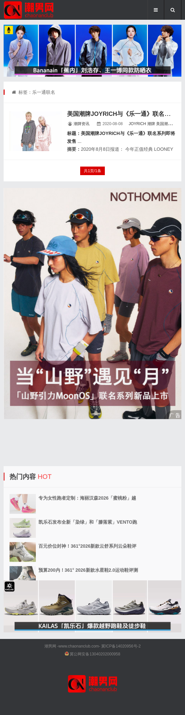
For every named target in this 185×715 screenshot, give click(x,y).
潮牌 (151, 123)
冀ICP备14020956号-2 (121, 646)
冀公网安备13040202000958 (95, 654)
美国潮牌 (164, 123)
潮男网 (50, 646)
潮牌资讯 (81, 123)
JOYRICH (137, 123)
